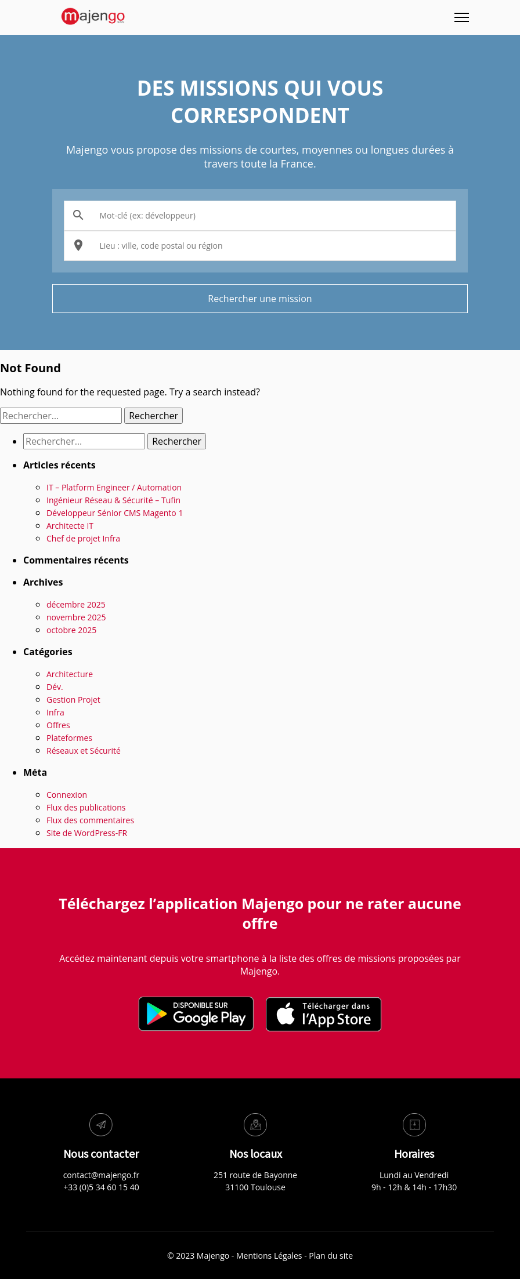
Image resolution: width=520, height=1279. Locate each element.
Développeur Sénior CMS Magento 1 (114, 512)
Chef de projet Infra (83, 538)
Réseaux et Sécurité (83, 750)
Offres (58, 725)
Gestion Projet (73, 699)
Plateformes (69, 737)
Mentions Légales (269, 1255)
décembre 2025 (76, 604)
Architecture (69, 674)
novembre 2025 (76, 617)
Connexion (66, 794)
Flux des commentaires (90, 820)
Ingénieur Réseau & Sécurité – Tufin (113, 500)
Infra (55, 712)
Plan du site (331, 1255)
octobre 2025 (71, 629)
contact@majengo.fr (101, 1174)
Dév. (54, 686)
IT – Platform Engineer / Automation (114, 487)
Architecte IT (69, 525)
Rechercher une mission (260, 298)
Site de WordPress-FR (86, 832)
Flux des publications (86, 807)
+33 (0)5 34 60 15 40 (101, 1187)
